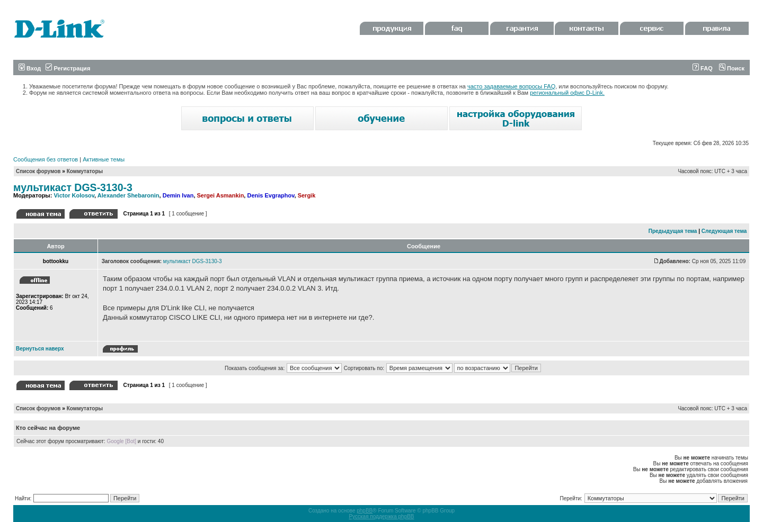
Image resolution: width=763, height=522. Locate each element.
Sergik (307, 195)
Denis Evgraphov (270, 195)
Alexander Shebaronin (128, 195)
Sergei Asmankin (220, 195)
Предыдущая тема (673, 231)
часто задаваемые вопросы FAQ (511, 86)
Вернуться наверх (40, 349)
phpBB (364, 511)
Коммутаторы (85, 171)
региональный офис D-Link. (567, 92)
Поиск (731, 68)
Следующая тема (724, 231)
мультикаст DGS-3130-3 (72, 187)
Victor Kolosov (74, 195)
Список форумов (38, 171)
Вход (30, 68)
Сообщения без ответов (45, 159)
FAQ (703, 68)
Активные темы (104, 159)
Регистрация (68, 68)
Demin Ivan (178, 195)
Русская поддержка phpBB (381, 516)
